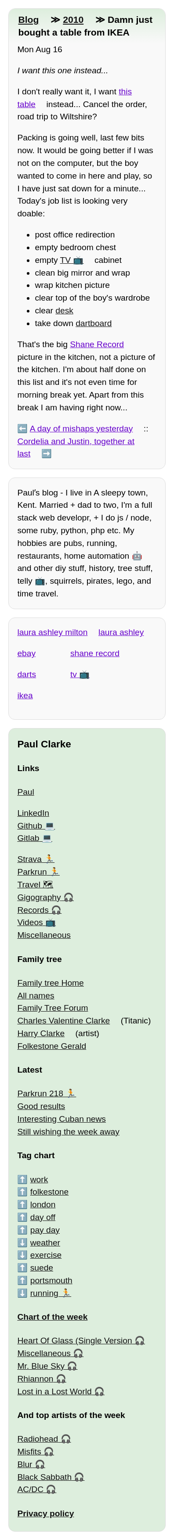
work (39, 1179)
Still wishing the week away (68, 1131)
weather (45, 1242)
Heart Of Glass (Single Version (74, 1340)
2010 (73, 19)
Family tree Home (50, 982)
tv (73, 674)
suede (41, 1267)
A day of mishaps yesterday (81, 428)
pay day (45, 1230)
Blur (24, 1464)
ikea (25, 695)
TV (65, 260)
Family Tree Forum (52, 1007)
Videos (30, 922)
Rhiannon (35, 1378)
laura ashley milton (52, 632)
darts (26, 674)
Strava (29, 859)
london (43, 1204)
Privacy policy (45, 1513)
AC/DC (30, 1489)
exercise (46, 1255)
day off (42, 1217)
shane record (95, 653)
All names (35, 995)
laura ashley (121, 632)
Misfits (29, 1451)
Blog (28, 19)
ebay (26, 653)
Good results (41, 1106)
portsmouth (51, 1280)
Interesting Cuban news (61, 1119)
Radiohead (37, 1438)
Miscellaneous (44, 935)
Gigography (39, 897)
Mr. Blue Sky (41, 1366)
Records (32, 910)
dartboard (94, 323)
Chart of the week (52, 1316)
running (44, 1293)
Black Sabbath (44, 1477)
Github (29, 825)
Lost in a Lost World (54, 1391)
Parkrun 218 (40, 1093)
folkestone (49, 1191)
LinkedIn (33, 813)
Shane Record (97, 344)
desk (64, 310)
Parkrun (32, 871)
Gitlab (28, 838)
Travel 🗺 (35, 884)
